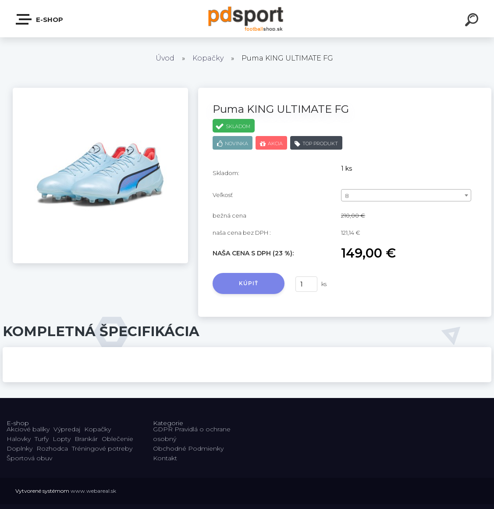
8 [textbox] (347, 195)
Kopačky (208, 58)
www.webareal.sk (93, 490)
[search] (473, 21)
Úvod (165, 58)
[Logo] (247, 19)
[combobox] (406, 195)
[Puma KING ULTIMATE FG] (100, 91)
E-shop (40, 19)
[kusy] (306, 284)
